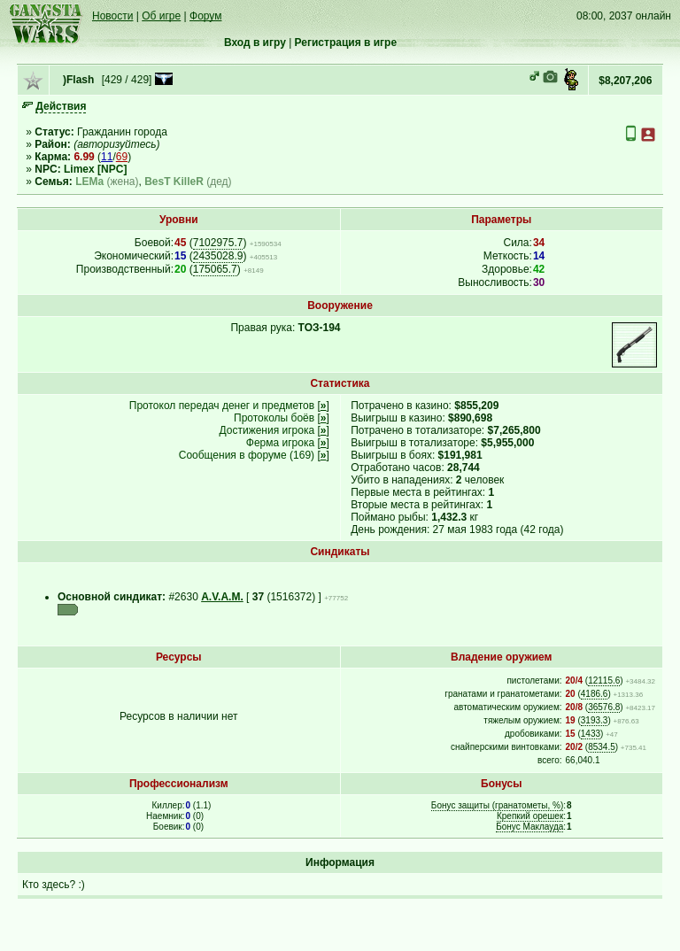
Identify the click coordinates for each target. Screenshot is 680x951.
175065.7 (215, 269)
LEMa (89, 181)
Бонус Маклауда (529, 826)
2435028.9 (218, 256)
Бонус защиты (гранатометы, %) (497, 805)
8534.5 (601, 747)
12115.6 (604, 680)
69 (122, 157)
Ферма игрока (280, 443)
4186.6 (594, 694)
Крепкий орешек (530, 816)
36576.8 (604, 707)
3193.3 (594, 720)
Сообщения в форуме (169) (246, 455)
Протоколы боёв (274, 418)
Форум (205, 16)
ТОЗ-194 (319, 327)
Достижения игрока (267, 430)
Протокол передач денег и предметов (221, 405)
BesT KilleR (174, 181)
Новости (112, 16)
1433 (590, 733)
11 (106, 157)
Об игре (161, 16)
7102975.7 (218, 242)
